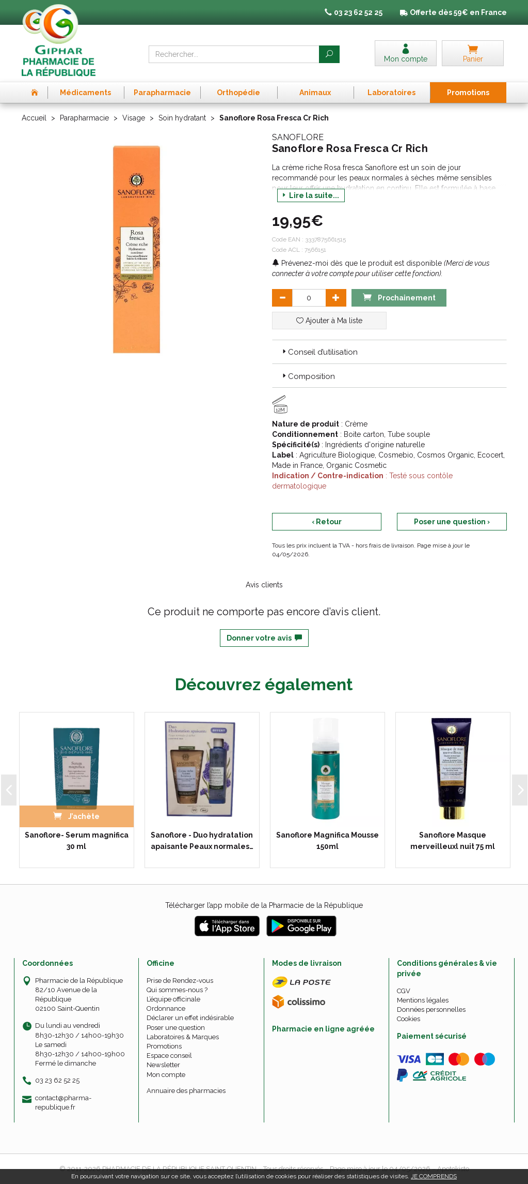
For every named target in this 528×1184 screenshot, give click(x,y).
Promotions (164, 1046)
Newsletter (163, 1065)
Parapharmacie (84, 118)
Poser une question (176, 1027)
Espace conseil (169, 1055)
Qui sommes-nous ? (177, 990)
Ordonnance (166, 1008)
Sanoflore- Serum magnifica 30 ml (77, 841)
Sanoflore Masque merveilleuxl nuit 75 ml (452, 841)
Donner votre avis (264, 638)
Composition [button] (307, 376)
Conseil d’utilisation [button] (319, 352)
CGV (403, 991)
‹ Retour (327, 522)
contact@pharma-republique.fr (63, 1102)
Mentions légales (423, 1000)
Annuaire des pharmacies (186, 1091)
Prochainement (399, 297)
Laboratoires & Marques (183, 1037)
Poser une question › (452, 522)
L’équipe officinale (173, 999)
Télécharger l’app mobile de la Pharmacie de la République (264, 905)
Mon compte (166, 1075)
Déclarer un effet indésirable (190, 1018)
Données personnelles (431, 1009)
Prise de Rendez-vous (180, 980)
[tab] (389, 351)
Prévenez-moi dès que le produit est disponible (357, 263)
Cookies (408, 1019)
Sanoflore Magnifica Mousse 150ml (327, 841)
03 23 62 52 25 (57, 1080)
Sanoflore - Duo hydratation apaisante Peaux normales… (202, 841)
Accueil (34, 118)
